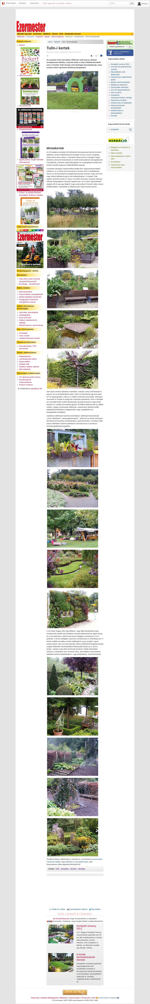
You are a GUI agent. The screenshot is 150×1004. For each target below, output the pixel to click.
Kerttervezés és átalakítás (121, 103)
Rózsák (114, 116)
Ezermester (11, 3)
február (57, 42)
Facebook (30, 37)
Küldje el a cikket (57, 909)
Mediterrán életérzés (119, 85)
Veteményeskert (25, 75)
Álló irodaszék (24, 369)
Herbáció (69, 37)
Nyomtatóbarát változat (77, 909)
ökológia (81, 869)
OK (132, 3)
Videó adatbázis (57, 37)
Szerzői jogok (74, 998)
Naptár (47, 37)
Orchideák (23, 333)
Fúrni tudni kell (25, 318)
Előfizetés (21, 37)
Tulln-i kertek (24, 336)
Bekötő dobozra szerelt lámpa (31, 325)
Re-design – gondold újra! (29, 284)
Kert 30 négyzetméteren (120, 90)
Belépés (144, 4)
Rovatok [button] (23, 3)
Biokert (22, 45)
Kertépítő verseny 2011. (120, 64)
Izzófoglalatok (24, 315)
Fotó (61, 34)
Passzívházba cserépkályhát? (31, 294)
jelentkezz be (36, 389)
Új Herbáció (115, 162)
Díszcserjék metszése (119, 87)
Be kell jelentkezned (61, 919)
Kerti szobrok (116, 92)
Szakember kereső (73, 34)
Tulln (57, 869)
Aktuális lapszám (24, 34)
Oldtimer (47, 34)
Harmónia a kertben (119, 100)
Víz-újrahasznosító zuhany (29, 377)
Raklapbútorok (25, 356)
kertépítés (65, 869)
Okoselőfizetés (25, 106)
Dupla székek (24, 362)
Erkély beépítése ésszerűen (30, 297)
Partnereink (85, 998)
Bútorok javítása (25, 292)
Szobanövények (25, 129)
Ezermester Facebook (109, 998)
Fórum (55, 34)
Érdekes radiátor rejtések (29, 367)
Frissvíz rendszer (26, 385)
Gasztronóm (79, 37)
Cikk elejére (95, 909)
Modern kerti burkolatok (120, 82)
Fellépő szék (24, 364)
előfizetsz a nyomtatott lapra (77, 862)
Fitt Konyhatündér (92, 37)
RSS (95, 998)
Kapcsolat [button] (35, 3)
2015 (50, 42)
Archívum (37, 34)
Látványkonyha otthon (28, 359)
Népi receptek (116, 153)
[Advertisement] (75, 14)
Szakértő (39, 37)
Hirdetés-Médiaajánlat (49, 998)
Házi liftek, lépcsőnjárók (28, 312)
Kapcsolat (35, 998)
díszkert (73, 869)
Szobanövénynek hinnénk (29, 338)
